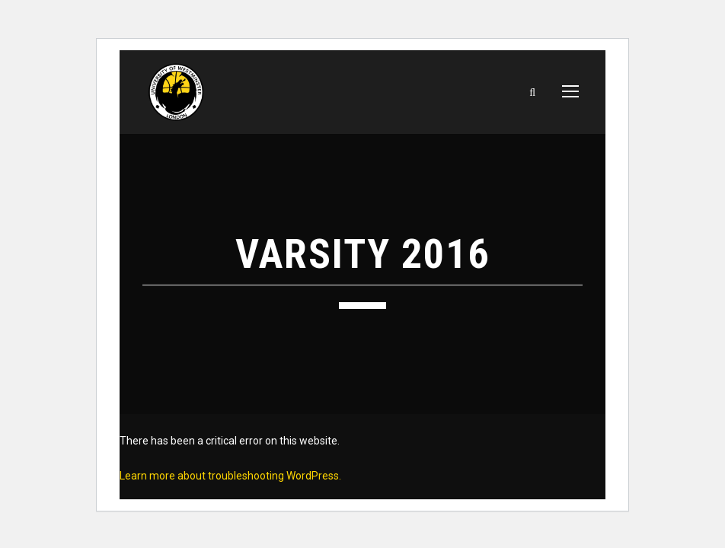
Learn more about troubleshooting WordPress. (230, 476)
